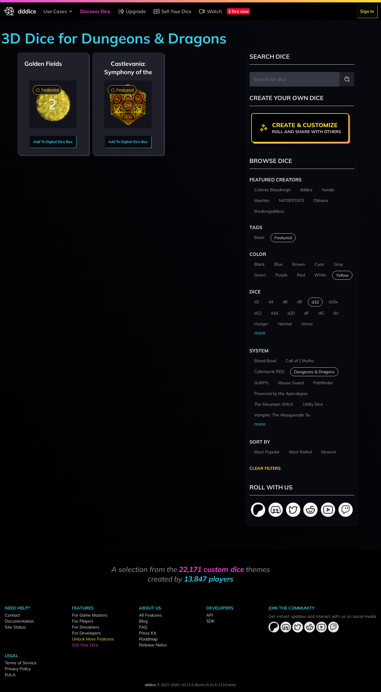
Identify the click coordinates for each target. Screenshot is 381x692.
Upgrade (132, 11)
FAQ (143, 627)
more (260, 333)
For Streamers (85, 627)
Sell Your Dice (172, 11)
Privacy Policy (18, 668)
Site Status (15, 627)
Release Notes (153, 645)
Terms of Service (21, 662)
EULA (10, 674)
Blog (143, 621)
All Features (150, 615)
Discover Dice (95, 11)
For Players (82, 621)
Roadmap (148, 639)
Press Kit (147, 633)
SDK (210, 621)
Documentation (19, 621)
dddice (150, 684)
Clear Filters (265, 468)
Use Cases (58, 11)
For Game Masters (89, 615)
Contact (12, 615)
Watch (210, 11)
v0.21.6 (187, 684)
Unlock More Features (93, 639)
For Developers (86, 633)
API (209, 615)
